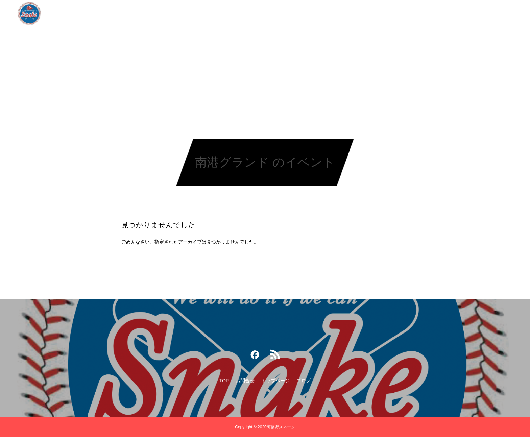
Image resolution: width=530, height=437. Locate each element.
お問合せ (241, 13)
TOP (213, 13)
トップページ (278, 13)
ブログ (313, 13)
